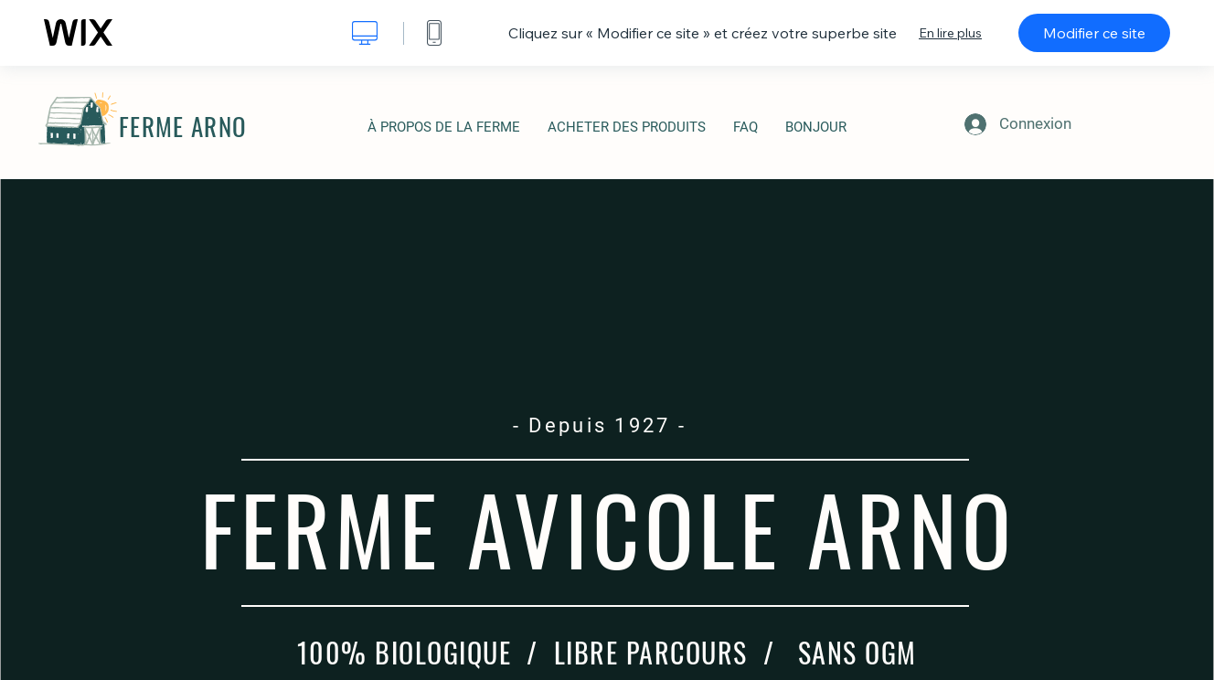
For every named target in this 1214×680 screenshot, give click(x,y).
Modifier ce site (1094, 33)
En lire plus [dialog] (950, 33)
